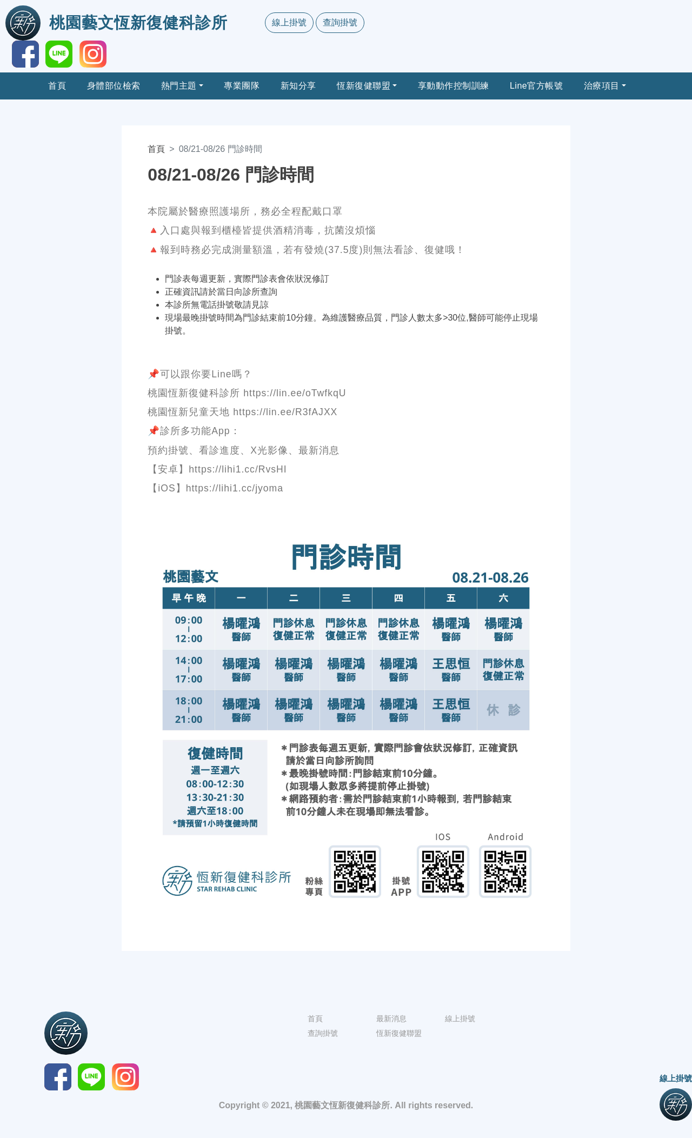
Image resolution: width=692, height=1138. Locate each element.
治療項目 (602, 85)
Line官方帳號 (536, 85)
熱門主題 (179, 85)
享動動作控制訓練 (453, 85)
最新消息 (391, 1018)
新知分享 (298, 85)
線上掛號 (289, 22)
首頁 (57, 85)
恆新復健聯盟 (363, 85)
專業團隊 (242, 85)
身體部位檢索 (114, 85)
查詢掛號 (340, 22)
